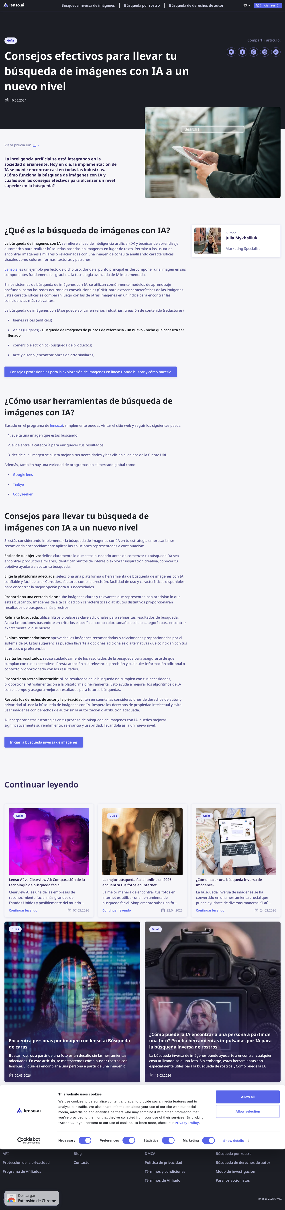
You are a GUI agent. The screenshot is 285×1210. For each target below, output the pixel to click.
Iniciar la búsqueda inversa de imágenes (44, 742)
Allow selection (248, 1172)
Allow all (248, 1157)
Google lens (23, 474)
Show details (233, 1201)
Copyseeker (23, 494)
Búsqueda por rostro (142, 5)
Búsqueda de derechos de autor (196, 5)
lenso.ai (56, 425)
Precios (9, 1144)
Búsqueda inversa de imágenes (88, 5)
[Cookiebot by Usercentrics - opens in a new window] (28, 1201)
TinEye (18, 484)
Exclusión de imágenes (164, 1144)
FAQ (77, 1144)
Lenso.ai (11, 269)
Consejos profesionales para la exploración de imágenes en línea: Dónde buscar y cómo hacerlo (90, 371)
